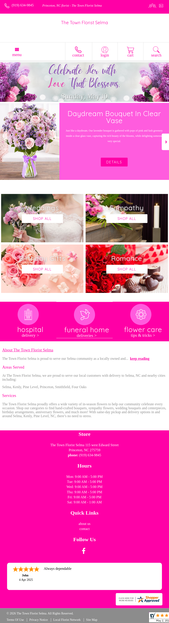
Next (165, 142)
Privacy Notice (38, 619)
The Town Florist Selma (84, 22)
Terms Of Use (15, 619)
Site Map (91, 619)
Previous (3, 142)
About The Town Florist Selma (27, 350)
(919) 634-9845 (23, 5)
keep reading (139, 358)
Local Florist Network (67, 619)
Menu (17, 54)
